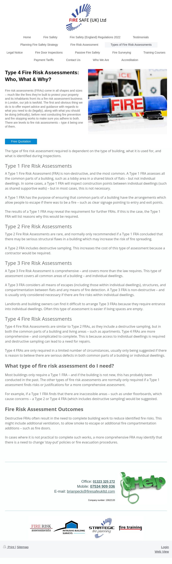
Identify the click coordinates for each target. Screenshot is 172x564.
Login (165, 547)
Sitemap (22, 547)
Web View (162, 551)
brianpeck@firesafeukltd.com (91, 491)
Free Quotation (21, 141)
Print (9, 547)
